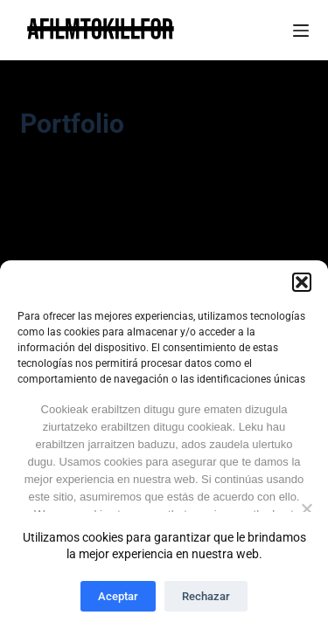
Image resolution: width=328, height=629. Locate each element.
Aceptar (118, 596)
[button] (302, 282)
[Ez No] (306, 508)
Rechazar (206, 596)
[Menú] (301, 30)
